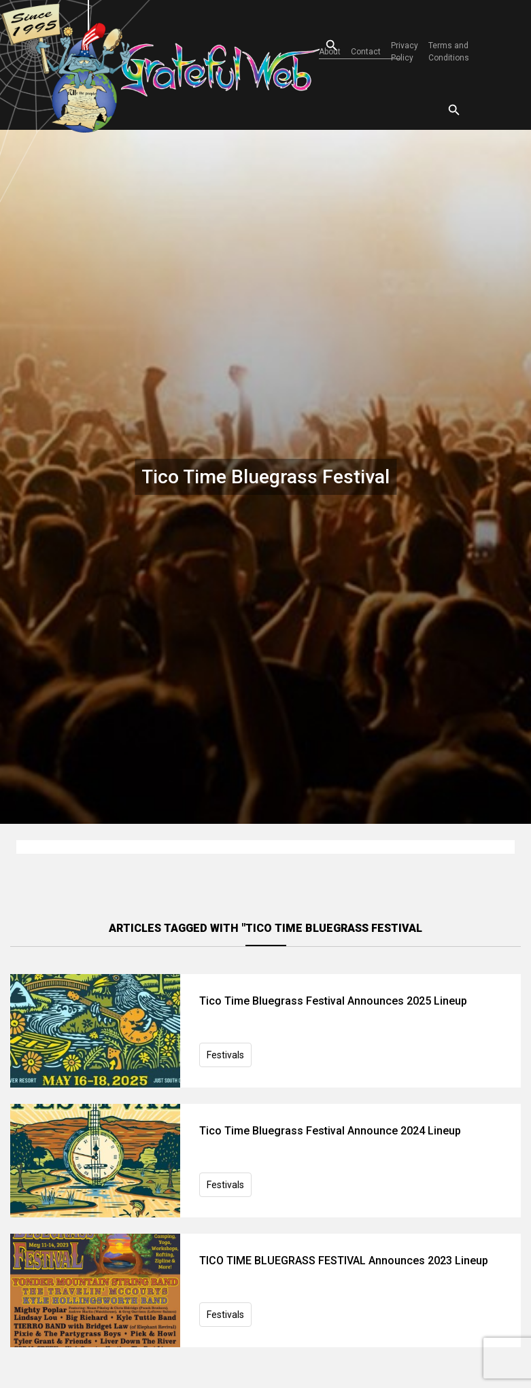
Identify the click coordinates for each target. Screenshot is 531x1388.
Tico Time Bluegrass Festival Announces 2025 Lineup (333, 1000)
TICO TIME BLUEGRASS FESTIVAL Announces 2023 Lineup (343, 1260)
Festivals (225, 1055)
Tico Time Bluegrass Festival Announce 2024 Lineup (330, 1130)
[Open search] (319, 46)
